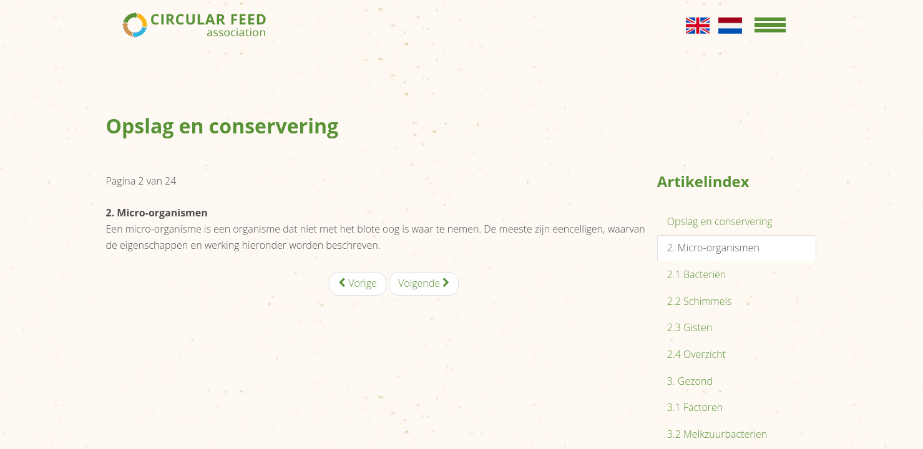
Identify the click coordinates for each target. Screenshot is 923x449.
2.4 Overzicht (696, 354)
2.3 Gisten (689, 327)
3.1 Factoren (695, 407)
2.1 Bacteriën (696, 274)
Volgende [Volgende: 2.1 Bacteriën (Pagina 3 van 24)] (423, 283)
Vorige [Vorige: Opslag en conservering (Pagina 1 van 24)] (357, 283)
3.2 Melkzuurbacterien (717, 434)
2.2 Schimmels (699, 301)
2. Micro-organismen (713, 247)
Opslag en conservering (720, 221)
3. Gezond (690, 381)
